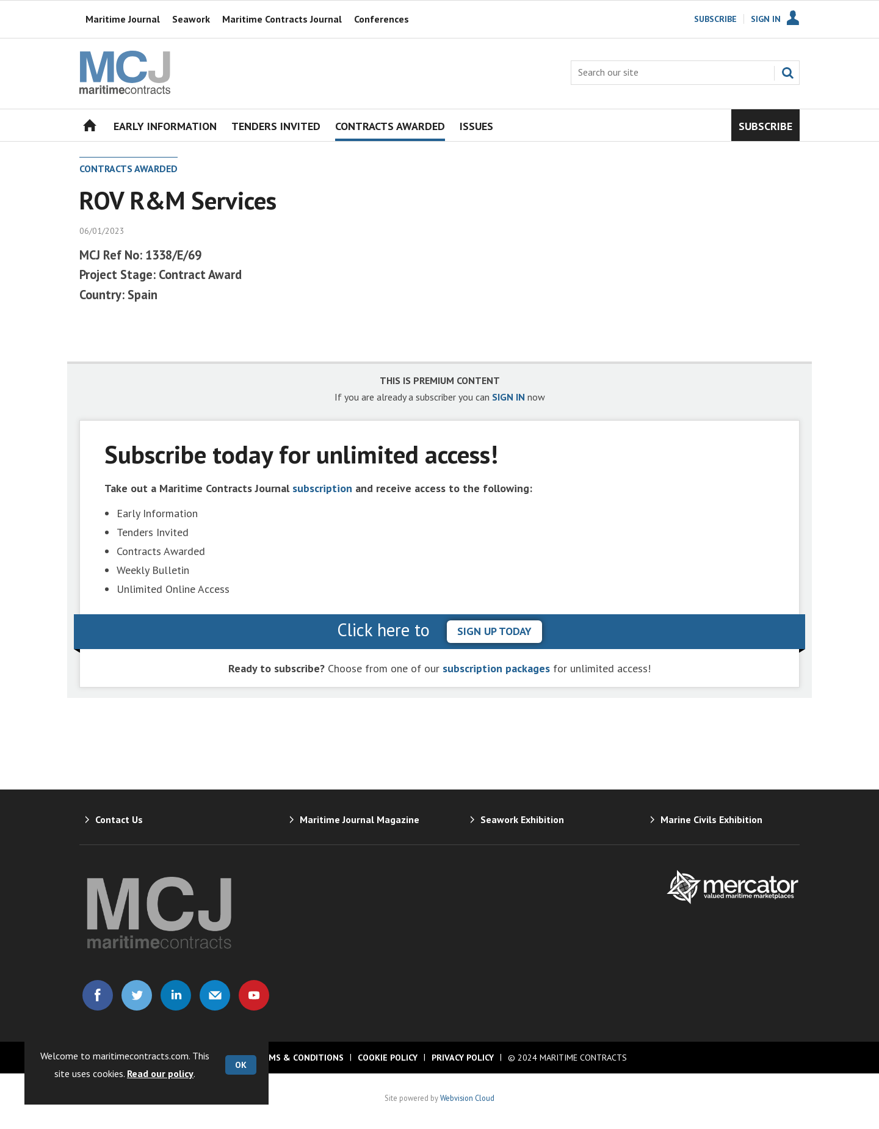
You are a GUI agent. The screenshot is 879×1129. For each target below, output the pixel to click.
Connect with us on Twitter (137, 995)
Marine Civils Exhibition (711, 819)
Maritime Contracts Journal (282, 19)
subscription (322, 488)
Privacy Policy (463, 1057)
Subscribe (715, 19)
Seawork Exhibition (522, 819)
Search (787, 72)
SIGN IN (508, 397)
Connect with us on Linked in (176, 995)
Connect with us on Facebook (98, 995)
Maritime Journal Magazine (359, 819)
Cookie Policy (388, 1057)
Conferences (381, 19)
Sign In (766, 19)
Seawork (191, 19)
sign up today (494, 631)
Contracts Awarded (128, 168)
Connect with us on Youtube (254, 995)
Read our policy (160, 1073)
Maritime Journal (122, 19)
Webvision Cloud (467, 1098)
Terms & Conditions (298, 1057)
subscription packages (496, 668)
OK (241, 1064)
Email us (215, 995)
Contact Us (119, 819)
